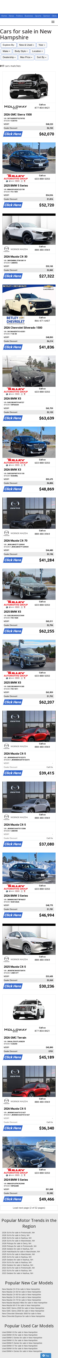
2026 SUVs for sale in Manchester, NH (18, 1241)
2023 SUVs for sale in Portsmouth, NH (18, 1268)
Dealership (9, 57)
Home (4, 16)
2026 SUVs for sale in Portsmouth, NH (18, 1233)
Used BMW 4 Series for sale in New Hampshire (22, 1351)
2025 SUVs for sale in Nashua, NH (17, 1257)
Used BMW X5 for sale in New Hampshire (20, 1335)
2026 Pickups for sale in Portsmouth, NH (19, 1246)
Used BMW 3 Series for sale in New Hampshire (22, 1338)
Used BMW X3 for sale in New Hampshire (20, 1332)
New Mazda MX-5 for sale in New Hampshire (21, 1305)
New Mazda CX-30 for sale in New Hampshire (21, 1297)
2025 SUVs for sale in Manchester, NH (18, 1254)
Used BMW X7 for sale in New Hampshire (20, 1346)
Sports (38, 16)
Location (37, 51)
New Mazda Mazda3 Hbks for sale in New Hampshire (24, 1303)
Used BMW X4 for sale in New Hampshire (20, 1348)
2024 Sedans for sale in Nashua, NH (17, 1265)
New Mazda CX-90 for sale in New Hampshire (21, 1294)
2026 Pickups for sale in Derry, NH (16, 1243)
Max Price (26, 57)
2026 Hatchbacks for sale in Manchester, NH (21, 1251)
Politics (19, 16)
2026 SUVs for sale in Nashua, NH (17, 1238)
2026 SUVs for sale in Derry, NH (15, 1235)
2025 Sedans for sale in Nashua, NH (17, 1260)
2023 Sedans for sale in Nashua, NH (17, 1273)
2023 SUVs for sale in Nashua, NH (17, 1270)
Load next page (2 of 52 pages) (29, 1208)
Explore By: (9, 45)
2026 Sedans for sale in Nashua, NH (17, 1249)
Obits (54, 16)
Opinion (46, 16)
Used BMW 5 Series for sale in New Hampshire (22, 1343)
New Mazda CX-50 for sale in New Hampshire (21, 1292)
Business (29, 16)
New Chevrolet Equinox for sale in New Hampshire (23, 1316)
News (11, 16)
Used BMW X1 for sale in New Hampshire (20, 1340)
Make (6, 51)
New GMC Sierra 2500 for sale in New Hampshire (23, 1311)
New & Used (26, 45)
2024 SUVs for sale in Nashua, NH (17, 1262)
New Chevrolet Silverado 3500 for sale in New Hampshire (21, 1313)
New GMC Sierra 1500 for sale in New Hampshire (23, 1308)
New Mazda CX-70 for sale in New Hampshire (21, 1300)
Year (41, 45)
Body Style (21, 51)
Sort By (41, 57)
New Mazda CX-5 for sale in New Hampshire (21, 1289)
